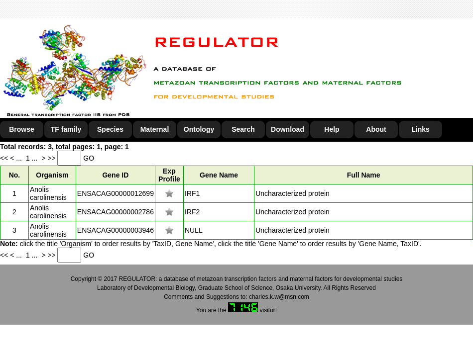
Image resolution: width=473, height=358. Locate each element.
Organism (52, 175)
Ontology (199, 129)
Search (243, 129)
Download (287, 129)
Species (110, 129)
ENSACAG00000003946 (115, 230)
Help (331, 129)
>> (52, 158)
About (376, 129)
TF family (66, 129)
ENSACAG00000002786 (115, 212)
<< (5, 158)
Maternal (154, 129)
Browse (21, 129)
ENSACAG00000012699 (115, 193)
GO (88, 158)
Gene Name (219, 175)
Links (420, 129)
